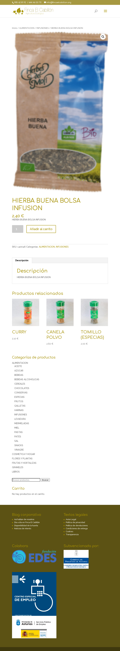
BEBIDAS (18, 375)
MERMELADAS (21, 423)
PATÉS (17, 436)
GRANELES (17, 467)
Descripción (21, 260)
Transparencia (72, 534)
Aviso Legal (71, 519)
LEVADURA (20, 419)
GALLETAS (19, 406)
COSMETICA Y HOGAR (23, 454)
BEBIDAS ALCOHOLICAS (26, 379)
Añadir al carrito (41, 229)
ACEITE (18, 366)
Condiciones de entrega (77, 528)
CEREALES (19, 384)
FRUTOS (18, 401)
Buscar (45, 480)
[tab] (22, 260)
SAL (16, 441)
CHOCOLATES (21, 388)
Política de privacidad (75, 522)
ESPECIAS (19, 397)
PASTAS (18, 432)
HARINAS (19, 410)
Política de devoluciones (77, 525)
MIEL (16, 428)
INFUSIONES (43, 28)
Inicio (14, 28)
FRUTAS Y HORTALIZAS (24, 463)
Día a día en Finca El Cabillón (27, 522)
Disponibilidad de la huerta (26, 525)
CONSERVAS (21, 392)
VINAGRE (19, 449)
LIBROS (16, 471)
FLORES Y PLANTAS (22, 458)
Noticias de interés (22, 528)
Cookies (69, 531)
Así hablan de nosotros (24, 519)
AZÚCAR (18, 370)
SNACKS (18, 445)
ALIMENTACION (26, 28)
